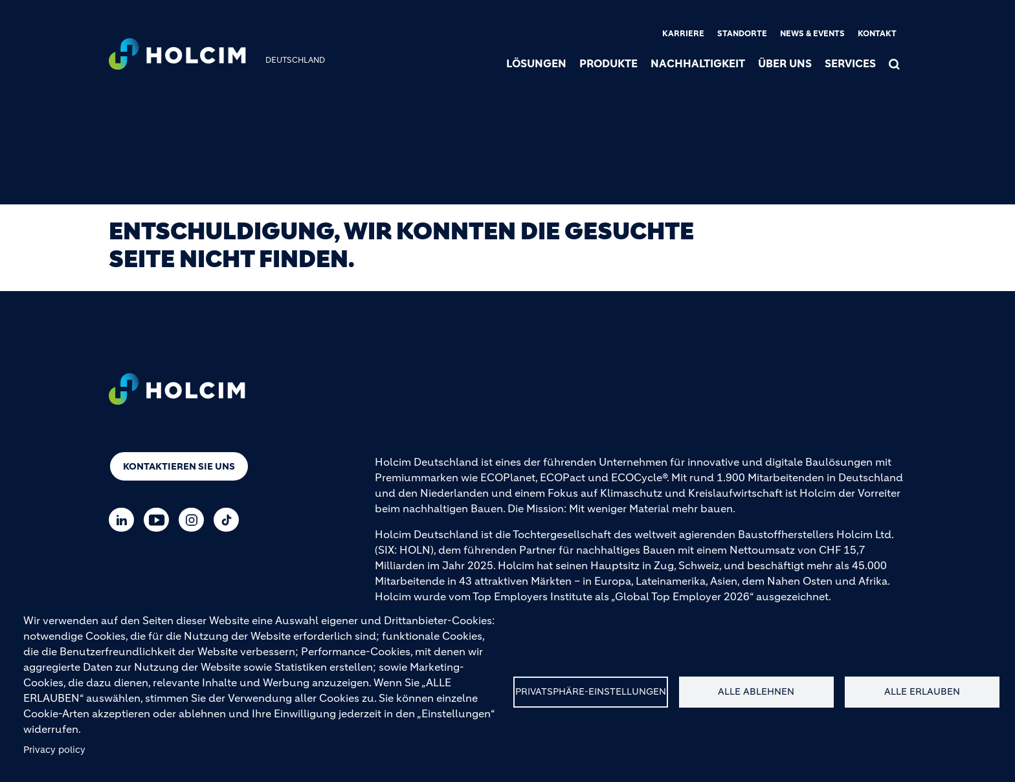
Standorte (742, 33)
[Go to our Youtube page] (159, 520)
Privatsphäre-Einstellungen (590, 691)
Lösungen (536, 63)
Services (850, 63)
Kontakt (877, 33)
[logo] (177, 55)
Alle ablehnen (756, 691)
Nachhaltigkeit (698, 63)
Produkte (608, 63)
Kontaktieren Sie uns (179, 466)
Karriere (683, 33)
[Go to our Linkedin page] (124, 520)
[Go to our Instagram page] (194, 520)
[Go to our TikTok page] (229, 520)
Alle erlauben (922, 691)
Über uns (785, 63)
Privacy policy (54, 749)
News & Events (812, 33)
